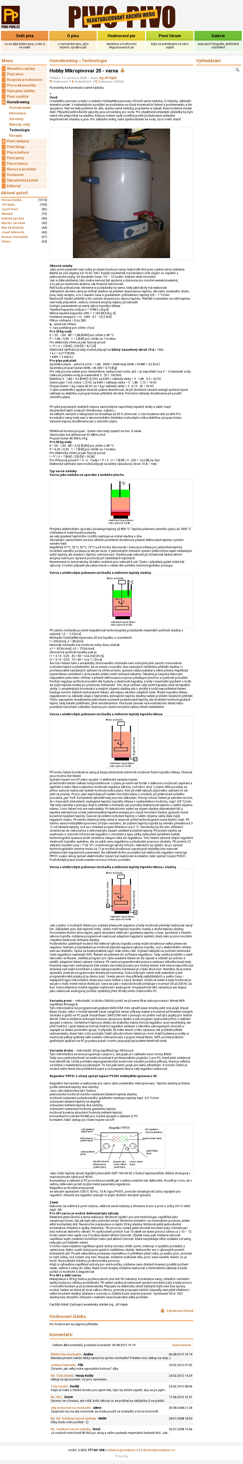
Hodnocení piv (121, 35)
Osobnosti (15, 175)
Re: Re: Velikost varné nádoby (73, 1418)
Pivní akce (15, 74)
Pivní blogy (16, 147)
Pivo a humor (17, 164)
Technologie (19, 130)
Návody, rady (19, 124)
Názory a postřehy (21, 169)
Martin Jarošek (13, 223)
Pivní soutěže (17, 96)
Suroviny (16, 119)
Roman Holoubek (14, 237)
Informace (17, 113)
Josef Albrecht (12, 232)
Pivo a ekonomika (21, 85)
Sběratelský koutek (22, 180)
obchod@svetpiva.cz (158, 1450)
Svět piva (25, 35)
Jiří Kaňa (8, 204)
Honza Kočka (11, 200)
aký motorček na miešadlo (71, 1408)
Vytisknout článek (177, 1311)
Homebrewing (15, 102)
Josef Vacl (9, 209)
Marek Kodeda (12, 227)
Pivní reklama (15, 141)
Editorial (14, 186)
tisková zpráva (12, 218)
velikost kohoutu (63, 1365)
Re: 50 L (56, 1397)
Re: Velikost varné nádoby (71, 1429)
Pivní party (15, 158)
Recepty (15, 136)
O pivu (73, 35)
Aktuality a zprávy (21, 68)
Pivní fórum (170, 35)
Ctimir (6, 241)
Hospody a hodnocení (24, 80)
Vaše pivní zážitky (21, 91)
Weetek (7, 214)
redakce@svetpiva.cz (123, 1450)
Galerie (218, 35)
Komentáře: (61, 1334)
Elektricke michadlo (66, 1354)
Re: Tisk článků (62, 1375)
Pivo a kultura (18, 152)
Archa (123, 1456)
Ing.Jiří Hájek (108, 78)
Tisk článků (59, 1386)
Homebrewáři (20, 108)
